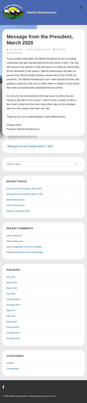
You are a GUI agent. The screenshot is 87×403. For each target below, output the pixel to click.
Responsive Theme (47, 396)
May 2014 (11, 310)
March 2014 (12, 322)
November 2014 (13, 305)
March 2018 (12, 288)
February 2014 (13, 327)
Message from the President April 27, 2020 (25, 194)
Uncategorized (14, 53)
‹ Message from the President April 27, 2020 (30, 146)
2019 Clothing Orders (16, 200)
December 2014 (13, 299)
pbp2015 (10, 363)
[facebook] (3, 388)
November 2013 (13, 338)
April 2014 (11, 316)
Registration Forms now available (27, 247)
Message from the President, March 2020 (24, 189)
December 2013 (13, 333)
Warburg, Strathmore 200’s (18, 211)
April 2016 (11, 294)
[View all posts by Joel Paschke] (15, 50)
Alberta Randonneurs (41, 12)
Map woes (17, 235)
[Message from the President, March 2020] (44, 50)
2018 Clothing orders (15, 205)
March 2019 (12, 282)
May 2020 (11, 277)
